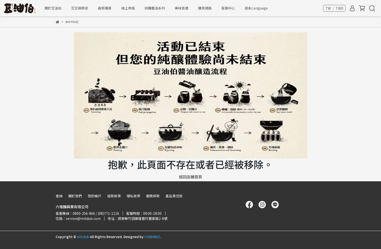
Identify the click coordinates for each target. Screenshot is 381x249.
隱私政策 (133, 195)
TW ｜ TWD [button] (334, 8)
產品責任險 (173, 195)
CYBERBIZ (152, 236)
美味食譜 (181, 8)
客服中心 (228, 8)
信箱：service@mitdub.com (78, 218)
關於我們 (75, 195)
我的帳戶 (94, 195)
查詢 (59, 195)
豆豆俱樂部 (79, 8)
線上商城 (128, 8)
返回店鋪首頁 (190, 177)
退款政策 (114, 195)
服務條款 (153, 195)
